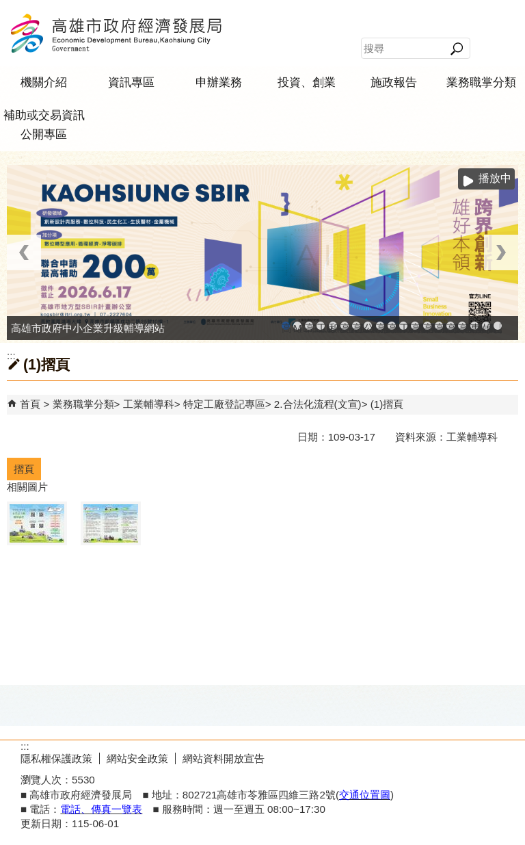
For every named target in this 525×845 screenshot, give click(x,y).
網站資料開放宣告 (224, 758)
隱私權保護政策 (56, 758)
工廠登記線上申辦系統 (321, 326)
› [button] (501, 252)
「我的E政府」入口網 (498, 326)
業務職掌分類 (481, 82)
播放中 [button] (495, 178)
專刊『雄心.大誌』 (474, 326)
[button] (456, 48)
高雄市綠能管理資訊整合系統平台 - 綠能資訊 (415, 326)
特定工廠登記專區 (224, 404)
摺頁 (24, 469)
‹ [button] (24, 252)
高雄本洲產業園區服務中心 (356, 326)
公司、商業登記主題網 (368, 326)
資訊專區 (131, 82)
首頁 (30, 404)
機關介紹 (44, 82)
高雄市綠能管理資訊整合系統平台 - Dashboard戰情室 (427, 326)
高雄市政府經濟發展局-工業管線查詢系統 (392, 326)
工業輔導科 (148, 404)
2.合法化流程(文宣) (318, 404)
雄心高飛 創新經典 (486, 326)
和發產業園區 (333, 326)
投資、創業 (307, 82)
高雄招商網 (450, 326)
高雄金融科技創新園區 (309, 326)
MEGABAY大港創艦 (297, 326)
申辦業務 (219, 82)
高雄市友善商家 (380, 326)
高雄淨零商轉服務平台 (439, 326)
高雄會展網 (462, 326)
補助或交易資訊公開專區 (44, 125)
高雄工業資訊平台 (344, 326)
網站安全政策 (137, 758)
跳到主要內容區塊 (7, 7)
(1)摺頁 (387, 404)
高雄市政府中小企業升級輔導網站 (286, 326)
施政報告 (394, 82)
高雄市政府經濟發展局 (115, 33)
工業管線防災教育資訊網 (403, 326)
